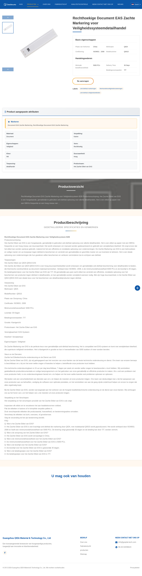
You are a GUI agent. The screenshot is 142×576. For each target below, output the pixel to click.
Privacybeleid (134, 568)
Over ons (46, 4)
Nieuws (120, 4)
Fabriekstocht (61, 4)
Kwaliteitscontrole (79, 4)
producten (84, 550)
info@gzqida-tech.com (127, 542)
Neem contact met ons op (102, 4)
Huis (21, 4)
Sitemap (83, 554)
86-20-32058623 (124, 547)
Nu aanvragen (83, 81)
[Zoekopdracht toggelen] (127, 4)
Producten (32, 4)
